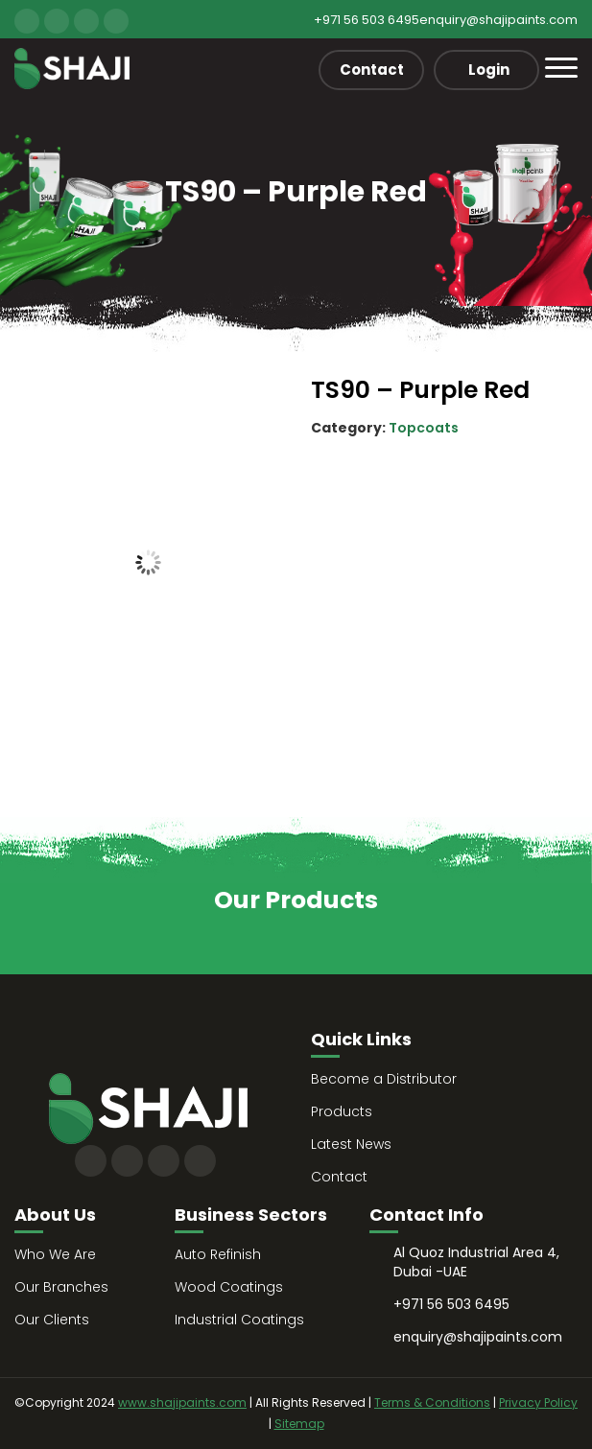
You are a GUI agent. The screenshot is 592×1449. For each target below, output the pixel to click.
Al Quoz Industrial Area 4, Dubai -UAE (476, 1262)
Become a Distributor (384, 1078)
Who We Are (55, 1254)
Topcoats (424, 427)
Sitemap (299, 1423)
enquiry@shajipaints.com (498, 20)
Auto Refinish (218, 1254)
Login (488, 69)
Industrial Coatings (239, 1319)
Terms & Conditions (432, 1402)
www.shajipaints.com (182, 1402)
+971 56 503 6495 (366, 20)
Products (341, 1111)
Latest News (351, 1144)
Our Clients (51, 1319)
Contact (372, 69)
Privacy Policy (538, 1402)
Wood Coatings (229, 1287)
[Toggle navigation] (561, 67)
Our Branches (61, 1287)
